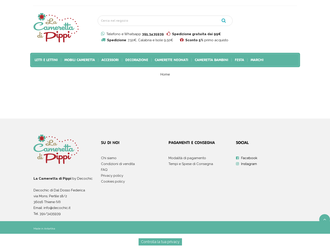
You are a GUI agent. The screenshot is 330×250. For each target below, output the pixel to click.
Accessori (110, 60)
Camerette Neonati (171, 60)
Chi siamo (109, 158)
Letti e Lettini (46, 60)
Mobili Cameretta (79, 60)
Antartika (49, 228)
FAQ (104, 170)
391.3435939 (153, 34)
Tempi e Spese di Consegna (190, 164)
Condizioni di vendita (118, 164)
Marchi (257, 60)
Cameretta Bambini (211, 60)
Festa (239, 60)
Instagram (249, 164)
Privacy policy (112, 176)
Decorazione (136, 60)
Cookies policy (113, 181)
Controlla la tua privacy (160, 242)
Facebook (249, 158)
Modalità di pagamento (187, 158)
